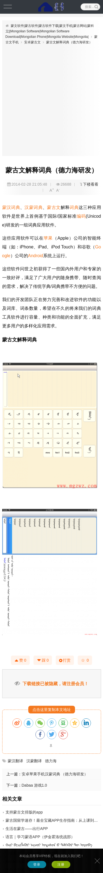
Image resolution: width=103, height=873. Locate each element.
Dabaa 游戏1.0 (34, 785)
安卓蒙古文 (32, 42)
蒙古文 (53, 207)
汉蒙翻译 (34, 761)
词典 (74, 207)
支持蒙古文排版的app (24, 812)
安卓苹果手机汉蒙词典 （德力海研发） (55, 774)
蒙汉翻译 (15, 761)
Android (35, 255)
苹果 (48, 238)
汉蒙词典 (33, 207)
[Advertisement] (51, 99)
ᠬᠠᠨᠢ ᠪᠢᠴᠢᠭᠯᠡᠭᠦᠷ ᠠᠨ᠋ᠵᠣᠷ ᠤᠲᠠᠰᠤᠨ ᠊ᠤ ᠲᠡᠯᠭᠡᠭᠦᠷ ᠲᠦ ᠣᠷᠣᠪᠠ (48, 845)
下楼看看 (90, 184)
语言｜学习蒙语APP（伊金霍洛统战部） (40, 837)
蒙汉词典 (11, 207)
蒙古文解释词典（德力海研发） (69, 42)
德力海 (51, 761)
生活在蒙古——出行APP (26, 828)
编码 (81, 216)
